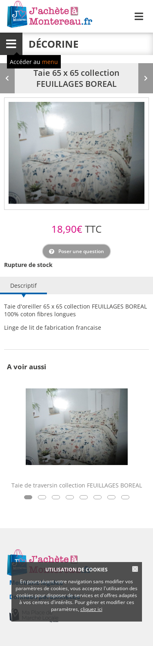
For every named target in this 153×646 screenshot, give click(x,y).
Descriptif (23, 285)
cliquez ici (91, 609)
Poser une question (81, 251)
